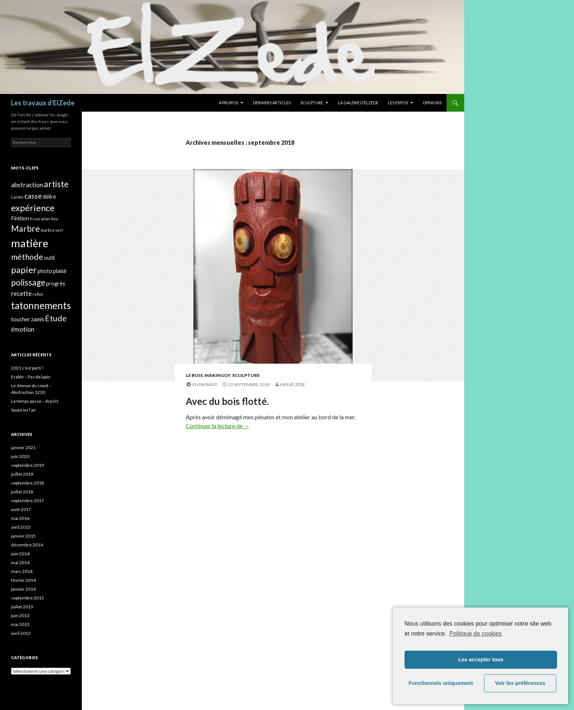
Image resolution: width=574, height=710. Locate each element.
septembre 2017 (27, 500)
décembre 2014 (27, 545)
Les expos (398, 102)
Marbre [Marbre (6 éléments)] (25, 229)
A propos (228, 102)
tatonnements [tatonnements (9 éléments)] (41, 305)
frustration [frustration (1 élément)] (40, 218)
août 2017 (21, 509)
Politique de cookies (475, 633)
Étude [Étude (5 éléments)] (56, 318)
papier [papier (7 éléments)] (24, 269)
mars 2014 (21, 571)
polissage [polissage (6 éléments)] (28, 282)
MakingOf (217, 375)
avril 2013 (21, 633)
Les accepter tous (480, 659)
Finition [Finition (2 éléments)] (20, 218)
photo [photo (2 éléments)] (45, 271)
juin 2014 (20, 553)
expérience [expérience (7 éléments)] (33, 207)
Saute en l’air (23, 410)
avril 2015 (21, 527)
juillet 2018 (22, 491)
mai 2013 (20, 624)
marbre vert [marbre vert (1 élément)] (52, 230)
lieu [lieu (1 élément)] (54, 218)
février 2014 (23, 580)
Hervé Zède (292, 384)
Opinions (432, 102)
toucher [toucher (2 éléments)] (20, 319)
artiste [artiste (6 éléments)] (56, 184)
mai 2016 (20, 518)
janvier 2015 (23, 536)
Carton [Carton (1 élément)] (17, 197)
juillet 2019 (22, 474)
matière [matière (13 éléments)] (29, 243)
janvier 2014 (23, 589)
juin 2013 (20, 615)
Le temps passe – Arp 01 (34, 401)
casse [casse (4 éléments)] (33, 196)
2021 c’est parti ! (27, 368)
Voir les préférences (520, 683)
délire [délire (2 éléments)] (49, 196)
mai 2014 (20, 562)
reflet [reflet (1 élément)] (37, 294)
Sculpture (311, 102)
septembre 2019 (27, 465)
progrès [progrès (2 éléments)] (55, 283)
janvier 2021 (23, 447)
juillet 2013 (22, 606)
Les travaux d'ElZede (42, 103)
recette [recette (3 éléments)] (21, 293)
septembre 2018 (27, 483)
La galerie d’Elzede (358, 102)
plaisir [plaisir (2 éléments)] (60, 271)
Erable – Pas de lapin (30, 377)
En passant (204, 384)
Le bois (194, 375)
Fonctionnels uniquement (441, 683)
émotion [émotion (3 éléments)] (22, 329)
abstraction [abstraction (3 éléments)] (27, 185)
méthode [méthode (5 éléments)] (27, 257)
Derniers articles (272, 102)
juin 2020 (20, 456)
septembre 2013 (27, 598)
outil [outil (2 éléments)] (49, 258)
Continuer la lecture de (217, 425)
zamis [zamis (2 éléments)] (37, 319)
